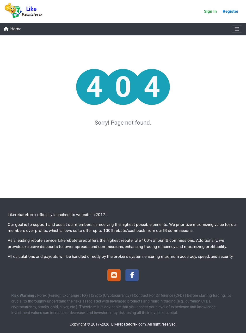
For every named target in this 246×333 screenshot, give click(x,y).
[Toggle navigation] (237, 29)
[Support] (114, 275)
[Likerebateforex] (26, 11)
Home (12, 28)
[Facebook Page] (132, 275)
